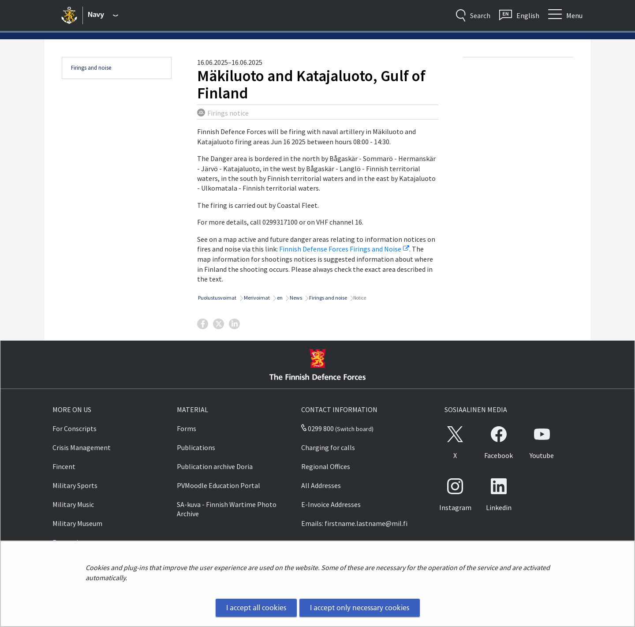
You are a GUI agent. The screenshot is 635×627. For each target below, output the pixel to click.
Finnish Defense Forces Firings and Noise (344, 248)
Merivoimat (256, 297)
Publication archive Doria (215, 466)
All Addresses (321, 485)
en (279, 297)
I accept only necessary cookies (359, 607)
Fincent (63, 466)
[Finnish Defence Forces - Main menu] (103, 15)
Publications (196, 447)
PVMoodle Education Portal (218, 485)
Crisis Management (81, 447)
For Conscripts (74, 428)
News (295, 297)
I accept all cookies (256, 607)
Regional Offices (325, 466)
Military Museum (77, 523)
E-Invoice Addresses (331, 504)
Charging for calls (328, 447)
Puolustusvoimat (216, 297)
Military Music (73, 504)
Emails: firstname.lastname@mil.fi (354, 523)
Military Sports (74, 485)
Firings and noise (91, 67)
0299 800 (317, 428)
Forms (186, 428)
